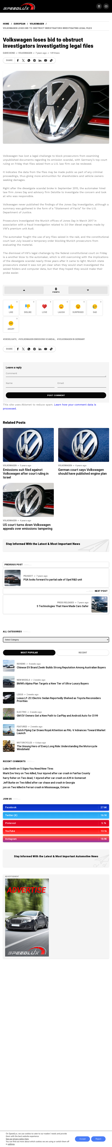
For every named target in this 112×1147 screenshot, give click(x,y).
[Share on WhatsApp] (29, 60)
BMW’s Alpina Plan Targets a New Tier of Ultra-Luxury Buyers (53, 684)
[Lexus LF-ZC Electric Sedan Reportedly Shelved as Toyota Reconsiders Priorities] (9, 698)
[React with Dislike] (28, 308)
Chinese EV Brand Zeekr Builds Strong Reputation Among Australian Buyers (61, 668)
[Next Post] (99, 604)
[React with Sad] (95, 308)
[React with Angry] (11, 325)
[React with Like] (11, 308)
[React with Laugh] (61, 308)
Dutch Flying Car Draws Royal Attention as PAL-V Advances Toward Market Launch (61, 731)
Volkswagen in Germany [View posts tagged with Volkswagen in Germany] (71, 339)
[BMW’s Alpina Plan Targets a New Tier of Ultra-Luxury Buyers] (9, 682)
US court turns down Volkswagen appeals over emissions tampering (27, 527)
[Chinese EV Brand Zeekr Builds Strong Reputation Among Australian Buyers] (9, 666)
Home (6, 23)
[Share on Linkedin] (40, 60)
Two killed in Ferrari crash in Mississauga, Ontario (40, 787)
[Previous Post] (13, 578)
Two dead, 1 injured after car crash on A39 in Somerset (53, 778)
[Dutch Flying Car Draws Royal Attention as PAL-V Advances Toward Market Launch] (9, 730)
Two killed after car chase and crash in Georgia (47, 783)
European (19, 23)
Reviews (21, 663)
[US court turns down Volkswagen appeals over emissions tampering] (28, 499)
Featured (22, 726)
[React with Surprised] (78, 308)
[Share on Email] (45, 60)
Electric (22, 712)
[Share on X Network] (23, 60)
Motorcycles (24, 742)
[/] (99, 6)
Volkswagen (37, 23)
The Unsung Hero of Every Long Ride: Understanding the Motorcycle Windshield (57, 747)
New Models (23, 680)
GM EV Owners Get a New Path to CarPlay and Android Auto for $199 (57, 716)
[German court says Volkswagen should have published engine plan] (83, 444)
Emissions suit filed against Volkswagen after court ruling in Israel (26, 474)
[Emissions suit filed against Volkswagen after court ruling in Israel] (28, 444)
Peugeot (28, 576)
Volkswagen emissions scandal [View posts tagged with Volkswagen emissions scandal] (37, 339)
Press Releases (65, 602)
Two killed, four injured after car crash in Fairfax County (57, 773)
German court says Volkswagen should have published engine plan (82, 472)
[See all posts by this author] (9, 53)
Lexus (20, 694)
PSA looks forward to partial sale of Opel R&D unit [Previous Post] (52, 580)
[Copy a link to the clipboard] (51, 60)
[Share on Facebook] (18, 60)
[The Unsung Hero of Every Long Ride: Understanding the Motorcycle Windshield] (9, 746)
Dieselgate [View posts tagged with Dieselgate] (10, 339)
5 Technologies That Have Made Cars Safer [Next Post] (63, 606)
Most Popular (29, 652)
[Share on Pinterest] (34, 60)
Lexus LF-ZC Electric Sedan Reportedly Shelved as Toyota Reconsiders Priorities (59, 699)
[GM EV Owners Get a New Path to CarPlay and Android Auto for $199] (9, 714)
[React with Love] (44, 308)
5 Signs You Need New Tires (36, 769)
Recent (83, 652)
